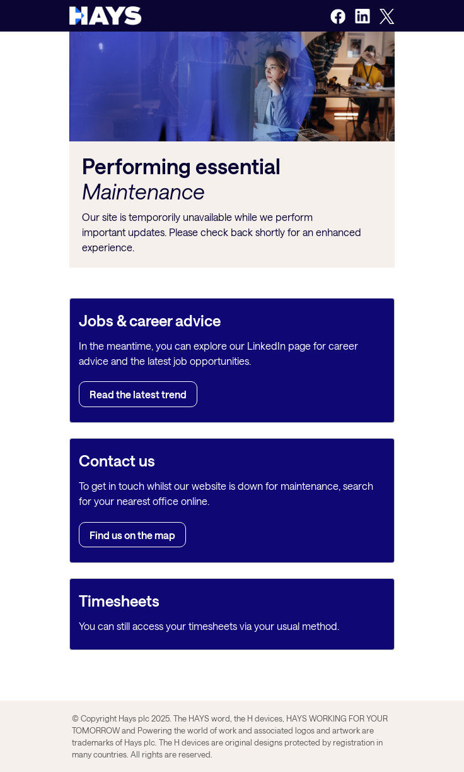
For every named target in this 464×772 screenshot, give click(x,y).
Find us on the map (132, 534)
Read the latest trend (138, 394)
